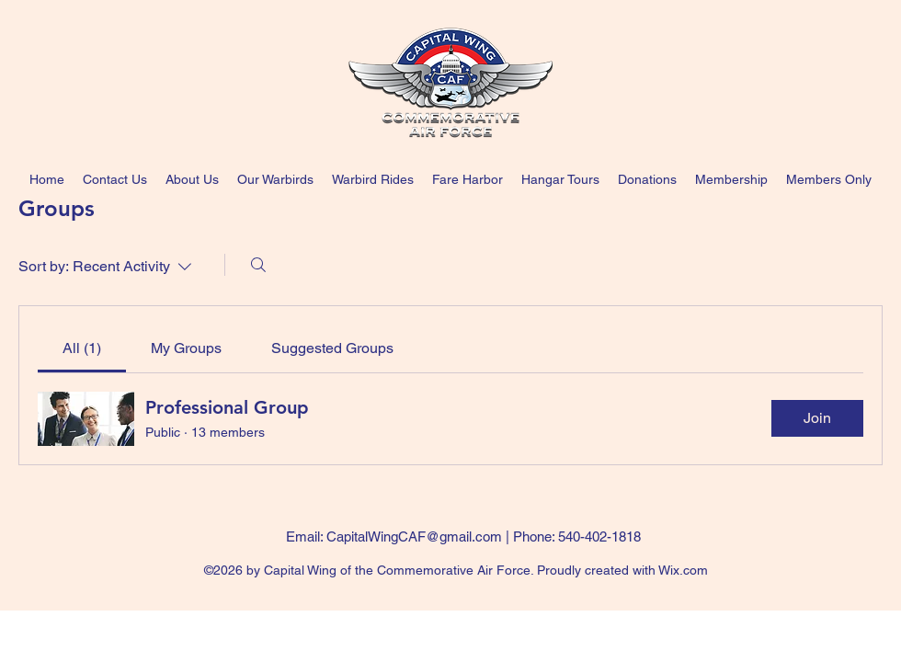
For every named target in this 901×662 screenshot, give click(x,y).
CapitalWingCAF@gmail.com (414, 536)
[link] (82, 348)
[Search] (258, 265)
